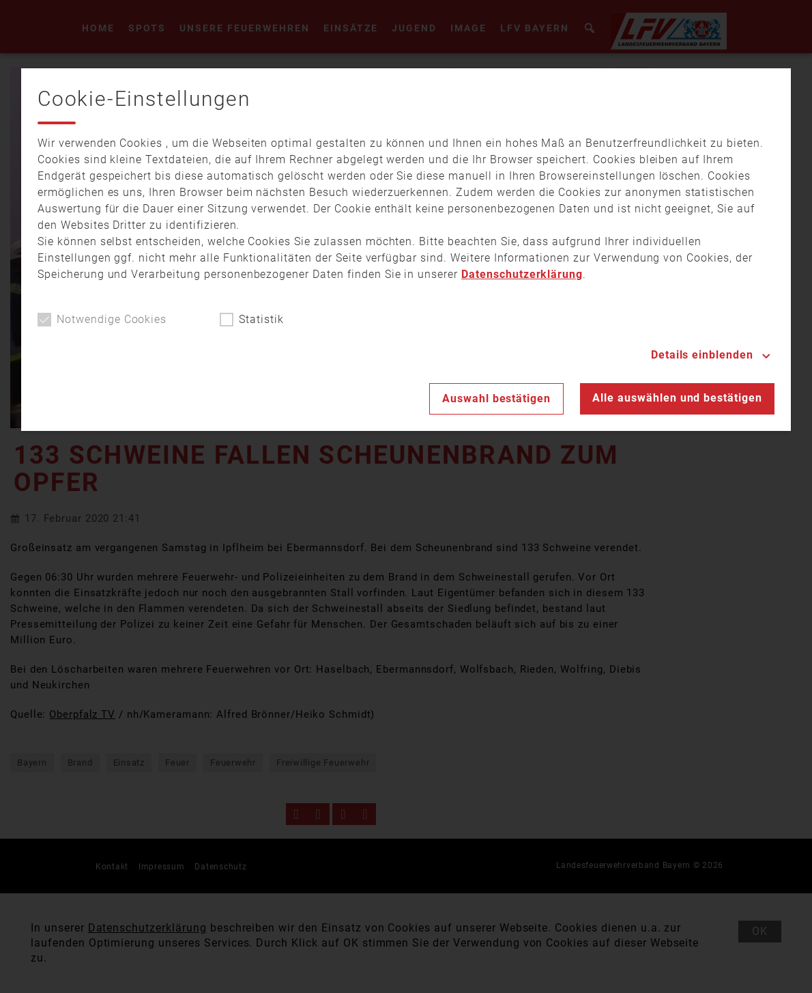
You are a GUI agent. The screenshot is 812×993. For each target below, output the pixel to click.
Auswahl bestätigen (496, 398)
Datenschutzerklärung (522, 274)
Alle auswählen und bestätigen (677, 397)
